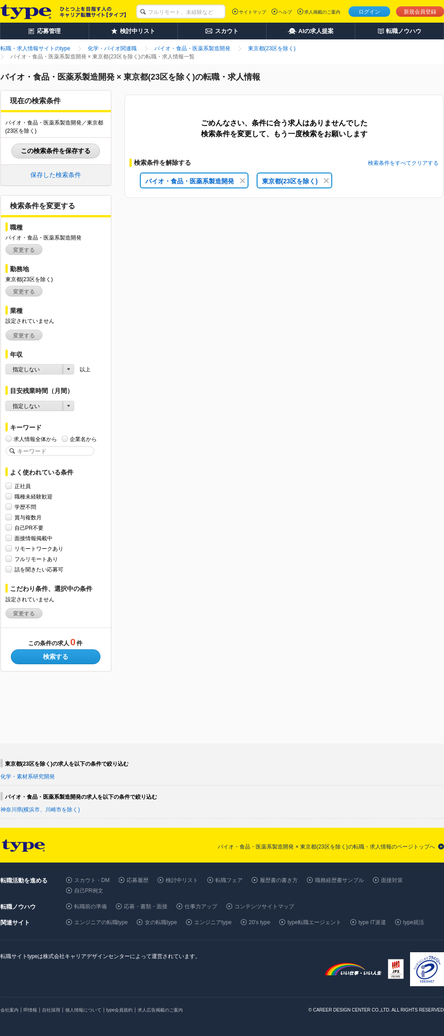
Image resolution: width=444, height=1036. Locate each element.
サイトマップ (252, 12)
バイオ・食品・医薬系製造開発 (195, 181)
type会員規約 (119, 1009)
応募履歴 (137, 880)
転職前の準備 (90, 906)
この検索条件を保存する (56, 150)
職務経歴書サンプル (339, 880)
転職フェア (229, 880)
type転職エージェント (314, 922)
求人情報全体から (35, 439)
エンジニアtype (213, 922)
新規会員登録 (420, 12)
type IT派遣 (372, 922)
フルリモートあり (36, 559)
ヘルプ (285, 12)
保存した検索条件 (55, 174)
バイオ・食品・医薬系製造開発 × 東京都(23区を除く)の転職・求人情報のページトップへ (326, 847)
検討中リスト (182, 880)
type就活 (414, 922)
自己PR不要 (29, 527)
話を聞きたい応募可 (38, 569)
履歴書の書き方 (279, 880)
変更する (24, 250)
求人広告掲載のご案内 (160, 1009)
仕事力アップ (201, 906)
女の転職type (161, 922)
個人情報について (83, 1009)
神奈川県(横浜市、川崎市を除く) (40, 809)
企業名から (83, 439)
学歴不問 (25, 507)
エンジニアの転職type (101, 922)
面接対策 (392, 880)
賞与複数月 (28, 517)
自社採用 (51, 1009)
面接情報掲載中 (33, 538)
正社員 (22, 486)
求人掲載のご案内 (322, 12)
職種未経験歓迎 (33, 496)
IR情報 (30, 1009)
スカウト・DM (92, 880)
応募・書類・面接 (145, 906)
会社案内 (9, 1009)
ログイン (369, 12)
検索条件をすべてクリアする (403, 163)
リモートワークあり (38, 548)
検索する (55, 656)
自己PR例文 (89, 890)
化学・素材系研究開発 (27, 776)
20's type (260, 922)
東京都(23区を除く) (295, 181)
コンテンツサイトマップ (264, 906)
